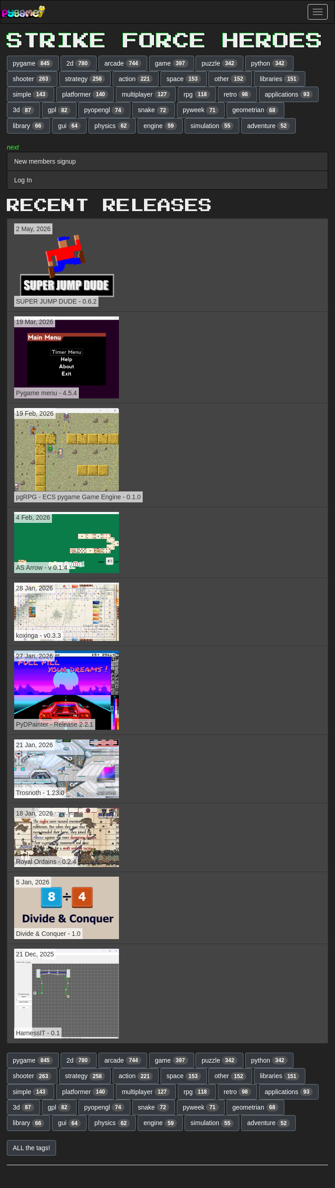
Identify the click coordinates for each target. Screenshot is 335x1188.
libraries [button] (279, 79)
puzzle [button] (219, 63)
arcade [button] (122, 63)
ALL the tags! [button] (31, 1148)
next (13, 147)
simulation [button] (212, 126)
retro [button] (237, 94)
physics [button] (112, 126)
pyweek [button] (201, 110)
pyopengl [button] (104, 110)
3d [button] (23, 110)
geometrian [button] (255, 110)
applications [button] (289, 94)
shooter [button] (32, 79)
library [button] (28, 126)
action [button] (136, 79)
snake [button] (154, 110)
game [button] (171, 63)
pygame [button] (33, 63)
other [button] (230, 79)
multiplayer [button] (146, 94)
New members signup (45, 161)
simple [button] (30, 94)
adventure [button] (268, 126)
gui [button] (69, 126)
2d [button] (79, 63)
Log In (23, 180)
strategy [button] (85, 79)
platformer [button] (85, 94)
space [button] (183, 79)
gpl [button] (59, 110)
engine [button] (160, 126)
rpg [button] (197, 94)
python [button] (269, 63)
